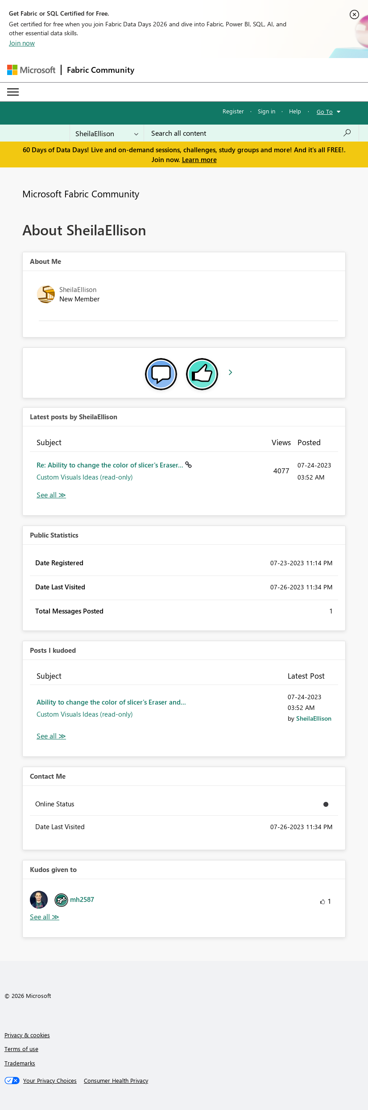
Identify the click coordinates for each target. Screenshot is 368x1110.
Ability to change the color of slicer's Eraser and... (111, 701)
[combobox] (251, 133)
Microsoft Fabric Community (80, 193)
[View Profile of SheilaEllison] (313, 718)
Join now (22, 42)
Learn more (199, 159)
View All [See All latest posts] (51, 495)
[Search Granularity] (107, 133)
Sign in (266, 111)
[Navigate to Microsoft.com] (31, 70)
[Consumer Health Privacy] (116, 1080)
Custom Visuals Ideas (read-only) (85, 476)
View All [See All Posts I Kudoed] (51, 736)
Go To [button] (325, 111)
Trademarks (19, 1063)
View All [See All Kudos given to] (44, 917)
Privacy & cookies (27, 1035)
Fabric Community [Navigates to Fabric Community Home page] (100, 69)
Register (233, 111)
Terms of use (21, 1048)
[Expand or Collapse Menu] (13, 92)
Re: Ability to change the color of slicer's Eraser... (111, 464)
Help (295, 111)
